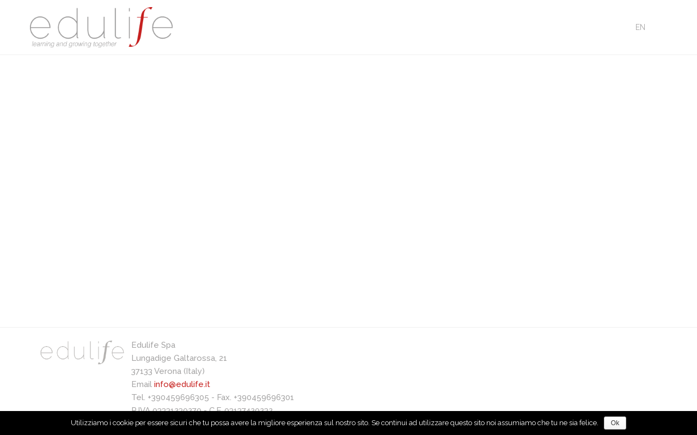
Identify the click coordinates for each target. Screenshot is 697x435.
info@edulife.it (182, 384)
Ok (615, 423)
